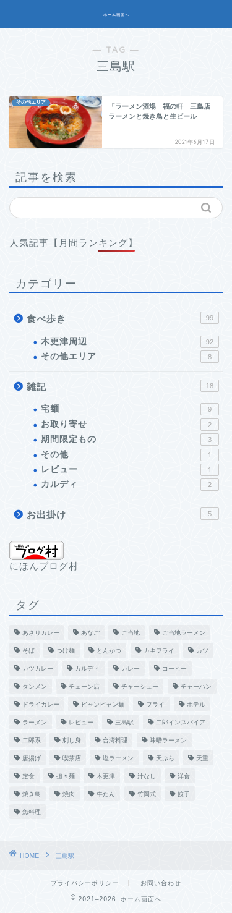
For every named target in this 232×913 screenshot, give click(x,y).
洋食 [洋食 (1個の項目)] (184, 776)
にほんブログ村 (44, 556)
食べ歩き (123, 318)
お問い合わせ (160, 883)
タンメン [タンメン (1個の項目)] (34, 686)
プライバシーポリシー (85, 883)
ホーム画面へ (116, 14)
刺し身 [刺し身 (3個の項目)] (71, 740)
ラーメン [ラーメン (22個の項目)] (34, 722)
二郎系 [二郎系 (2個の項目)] (31, 740)
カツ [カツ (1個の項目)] (202, 650)
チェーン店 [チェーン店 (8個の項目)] (84, 686)
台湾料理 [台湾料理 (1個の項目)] (115, 740)
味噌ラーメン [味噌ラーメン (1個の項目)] (168, 740)
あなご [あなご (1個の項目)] (90, 632)
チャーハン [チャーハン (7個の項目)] (196, 686)
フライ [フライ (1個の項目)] (155, 704)
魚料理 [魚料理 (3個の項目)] (31, 812)
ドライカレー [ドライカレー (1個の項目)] (40, 704)
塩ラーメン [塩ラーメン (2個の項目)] (118, 758)
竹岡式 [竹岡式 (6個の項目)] (146, 794)
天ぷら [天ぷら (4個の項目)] (165, 758)
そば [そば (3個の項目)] (28, 650)
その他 (130, 455)
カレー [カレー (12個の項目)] (130, 668)
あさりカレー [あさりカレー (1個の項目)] (40, 632)
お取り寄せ (130, 424)
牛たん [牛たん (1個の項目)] (106, 794)
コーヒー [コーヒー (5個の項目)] (174, 668)
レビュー (130, 470)
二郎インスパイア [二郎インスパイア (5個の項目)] (180, 722)
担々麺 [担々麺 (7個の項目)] (65, 776)
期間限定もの (130, 439)
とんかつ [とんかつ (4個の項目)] (109, 650)
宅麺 (130, 409)
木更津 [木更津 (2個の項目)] (106, 776)
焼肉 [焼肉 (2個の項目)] (68, 794)
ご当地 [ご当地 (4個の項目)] (130, 632)
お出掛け (123, 513)
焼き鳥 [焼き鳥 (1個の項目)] (31, 794)
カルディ (130, 484)
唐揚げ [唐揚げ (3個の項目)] (31, 758)
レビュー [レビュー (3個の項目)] (81, 722)
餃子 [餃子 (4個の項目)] (184, 794)
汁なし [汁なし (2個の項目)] (146, 776)
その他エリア (130, 356)
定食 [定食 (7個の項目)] (28, 776)
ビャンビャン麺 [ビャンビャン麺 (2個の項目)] (102, 704)
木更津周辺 (130, 342)
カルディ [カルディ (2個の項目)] (87, 668)
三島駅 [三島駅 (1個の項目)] (124, 722)
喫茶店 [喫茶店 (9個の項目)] (71, 758)
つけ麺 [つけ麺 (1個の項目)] (65, 650)
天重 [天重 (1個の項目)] (202, 758)
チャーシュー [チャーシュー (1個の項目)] (139, 686)
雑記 (123, 386)
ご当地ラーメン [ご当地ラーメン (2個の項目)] (183, 632)
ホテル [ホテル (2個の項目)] (196, 704)
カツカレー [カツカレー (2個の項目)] (37, 668)
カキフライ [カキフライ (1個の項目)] (159, 650)
